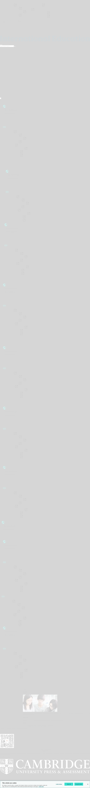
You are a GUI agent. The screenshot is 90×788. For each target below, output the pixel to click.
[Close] (87, 784)
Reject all (69, 784)
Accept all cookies (78, 784)
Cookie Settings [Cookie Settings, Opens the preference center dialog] (59, 784)
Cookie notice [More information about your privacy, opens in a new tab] (41, 786)
